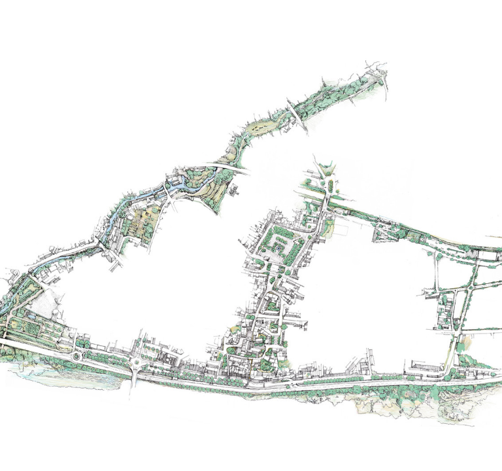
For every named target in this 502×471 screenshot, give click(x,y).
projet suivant (461, 460)
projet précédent (47, 460)
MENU (251, 10)
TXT (452, 10)
